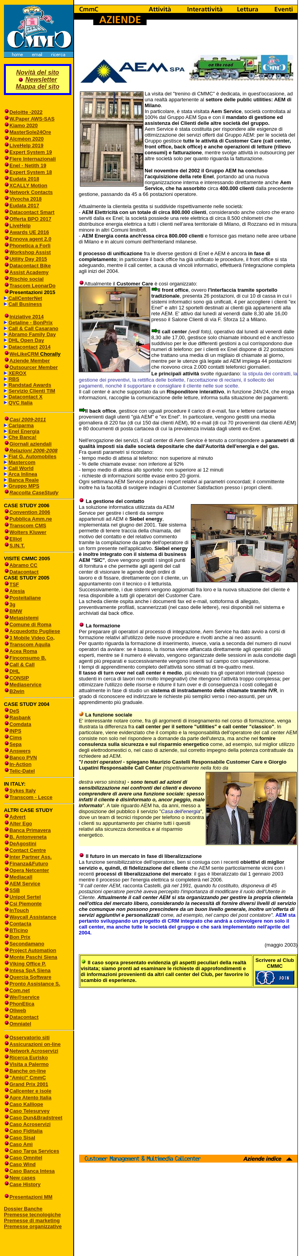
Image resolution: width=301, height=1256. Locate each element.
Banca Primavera (30, 830)
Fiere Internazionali (32, 159)
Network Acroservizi (33, 1051)
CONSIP (19, 678)
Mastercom (22, 462)
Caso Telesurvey (29, 1111)
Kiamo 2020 (23, 125)
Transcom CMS (27, 525)
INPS (15, 731)
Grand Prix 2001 (28, 1084)
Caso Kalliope (26, 1104)
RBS (14, 379)
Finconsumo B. (27, 658)
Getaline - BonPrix (31, 322)
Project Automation (32, 950)
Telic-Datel (22, 771)
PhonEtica (21, 1004)
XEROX (18, 373)
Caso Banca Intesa (32, 1171)
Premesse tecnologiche (32, 1215)
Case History (24, 1184)
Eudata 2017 (24, 205)
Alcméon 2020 (26, 139)
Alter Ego (20, 823)
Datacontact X (26, 397)
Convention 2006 (29, 512)
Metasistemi (23, 618)
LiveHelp (20, 226)
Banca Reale (24, 480)
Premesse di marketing (32, 1220)
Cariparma (21, 425)
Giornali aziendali (30, 444)
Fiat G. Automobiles (32, 456)
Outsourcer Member (33, 367)
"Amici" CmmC (27, 1077)
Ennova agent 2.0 (30, 239)
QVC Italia (21, 403)
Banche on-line (27, 1071)
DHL (14, 671)
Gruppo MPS (24, 486)
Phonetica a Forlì (30, 246)
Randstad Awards (30, 385)
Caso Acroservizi (30, 1124)
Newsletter (41, 79)
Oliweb (17, 1010)
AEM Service (24, 884)
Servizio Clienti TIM (32, 391)
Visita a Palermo (29, 1064)
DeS (14, 711)
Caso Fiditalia (26, 1131)
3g (12, 604)
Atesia (17, 591)
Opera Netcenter (29, 870)
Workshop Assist (30, 252)
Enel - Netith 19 (27, 165)
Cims (15, 737)
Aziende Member (29, 361)
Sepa (15, 744)
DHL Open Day (26, 340)
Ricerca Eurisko (28, 1057)
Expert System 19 (30, 152)
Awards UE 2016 (29, 232)
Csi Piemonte (25, 904)
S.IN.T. (17, 545)
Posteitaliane (25, 598)
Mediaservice (25, 684)
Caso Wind (22, 1164)
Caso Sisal (22, 1138)
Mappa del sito (37, 86)
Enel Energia (24, 431)
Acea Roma (23, 651)
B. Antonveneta (28, 837)
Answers (20, 751)
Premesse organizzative (33, 1226)
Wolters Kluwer (27, 532)
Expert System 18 (30, 172)
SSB (14, 890)
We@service (24, 997)
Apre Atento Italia (30, 1098)
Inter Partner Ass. (30, 857)
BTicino (16, 930)
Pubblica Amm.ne (30, 519)
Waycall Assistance (32, 917)
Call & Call (21, 664)
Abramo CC (23, 565)
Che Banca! (23, 437)
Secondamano (26, 944)
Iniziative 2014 (26, 317)
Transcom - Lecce (31, 797)
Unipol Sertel (25, 897)
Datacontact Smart (31, 212)
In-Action (20, 764)
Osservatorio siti (29, 1037)
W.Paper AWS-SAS (31, 119)
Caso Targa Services (34, 1151)
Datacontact (23, 347)
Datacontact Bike (30, 266)
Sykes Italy (22, 790)
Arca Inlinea (22, 474)
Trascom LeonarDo (32, 286)
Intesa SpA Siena (30, 970)
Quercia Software (30, 977)
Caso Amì (21, 1144)
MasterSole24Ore (30, 132)
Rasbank (20, 717)
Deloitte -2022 (26, 112)
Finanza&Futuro (28, 864)
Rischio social (26, 279)
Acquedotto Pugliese (34, 631)
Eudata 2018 (24, 179)
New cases (22, 1178)
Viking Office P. (27, 964)
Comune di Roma (30, 624)
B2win (16, 691)
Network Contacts (31, 192)
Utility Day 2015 (28, 259)
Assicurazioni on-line (35, 1044)
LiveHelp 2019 (26, 145)
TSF (14, 584)
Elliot (15, 539)
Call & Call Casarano (33, 328)
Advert (17, 817)
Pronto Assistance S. (34, 984)
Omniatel (20, 1024)
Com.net (19, 990)
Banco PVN (23, 758)
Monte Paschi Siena (33, 957)
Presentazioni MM (28, 1197)
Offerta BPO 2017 (30, 219)
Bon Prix (19, 937)
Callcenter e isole (30, 1091)
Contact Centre (27, 850)
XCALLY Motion (28, 185)
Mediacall (21, 877)
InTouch (19, 910)
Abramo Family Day (32, 334)
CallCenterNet (24, 298)
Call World (21, 468)
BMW (15, 611)
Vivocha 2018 (25, 199)
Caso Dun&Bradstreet (35, 1118)
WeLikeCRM (24, 354)
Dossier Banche (23, 1209)
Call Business (25, 304)
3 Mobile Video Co (31, 638)
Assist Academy (29, 272)
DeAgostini (22, 843)
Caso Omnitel (25, 1158)
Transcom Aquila (29, 644)
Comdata (20, 724)
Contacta (20, 924)
